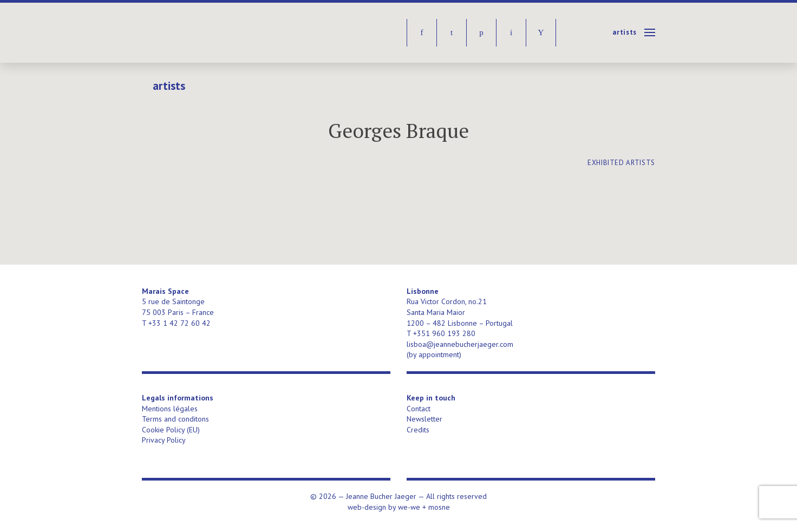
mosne (439, 507)
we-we (409, 507)
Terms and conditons (175, 419)
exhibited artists (621, 162)
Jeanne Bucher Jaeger (225, 33)
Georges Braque (398, 130)
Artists (624, 32)
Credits (418, 430)
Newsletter (424, 419)
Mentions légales (170, 408)
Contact (418, 408)
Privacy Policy (164, 440)
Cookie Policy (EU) (171, 430)
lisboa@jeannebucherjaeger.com (460, 344)
